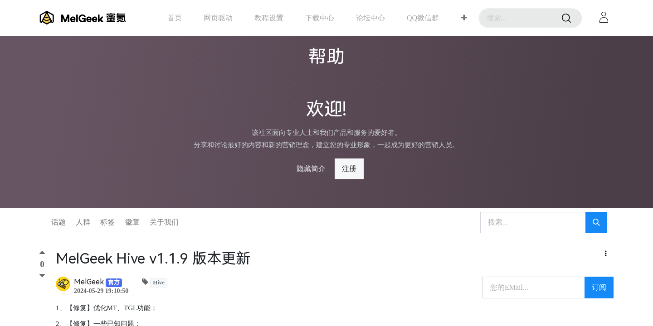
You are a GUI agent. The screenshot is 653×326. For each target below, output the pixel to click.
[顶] (42, 254)
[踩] (42, 275)
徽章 (132, 222)
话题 (58, 222)
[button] (464, 18)
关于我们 (164, 222)
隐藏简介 (311, 169)
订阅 (599, 287)
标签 (107, 222)
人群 (83, 222)
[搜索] (566, 18)
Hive (159, 282)
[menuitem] (174, 17)
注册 (349, 169)
